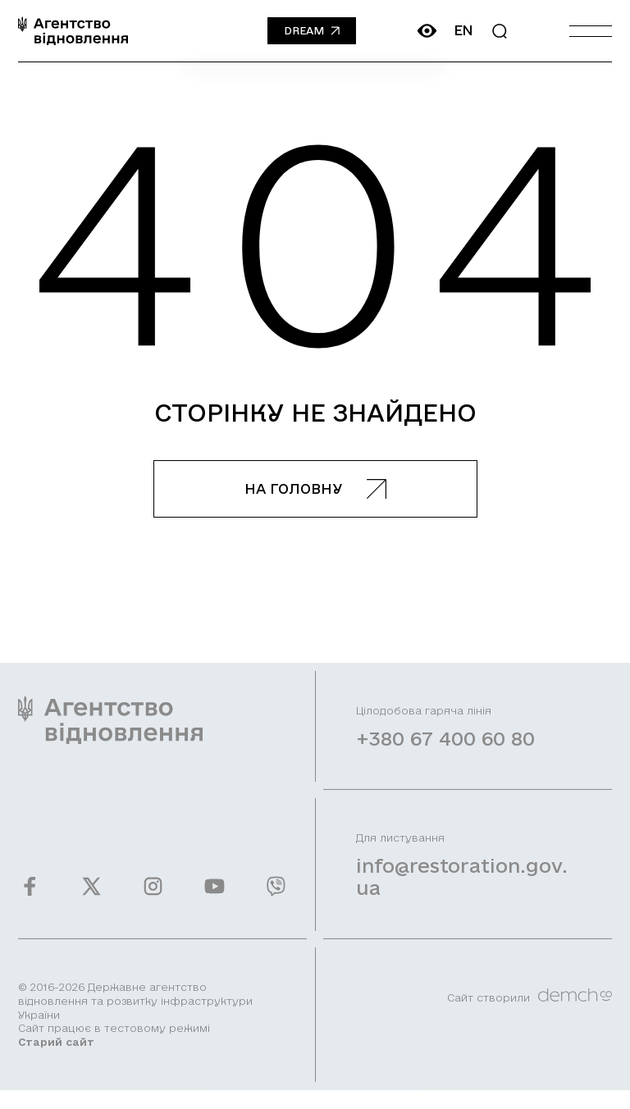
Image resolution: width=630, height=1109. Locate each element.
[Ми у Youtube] (214, 896)
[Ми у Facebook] (30, 896)
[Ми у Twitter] (91, 896)
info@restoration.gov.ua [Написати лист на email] (462, 886)
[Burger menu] (590, 30)
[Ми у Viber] (276, 896)
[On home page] (73, 30)
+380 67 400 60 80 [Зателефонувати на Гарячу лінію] (445, 748)
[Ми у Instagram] (153, 896)
